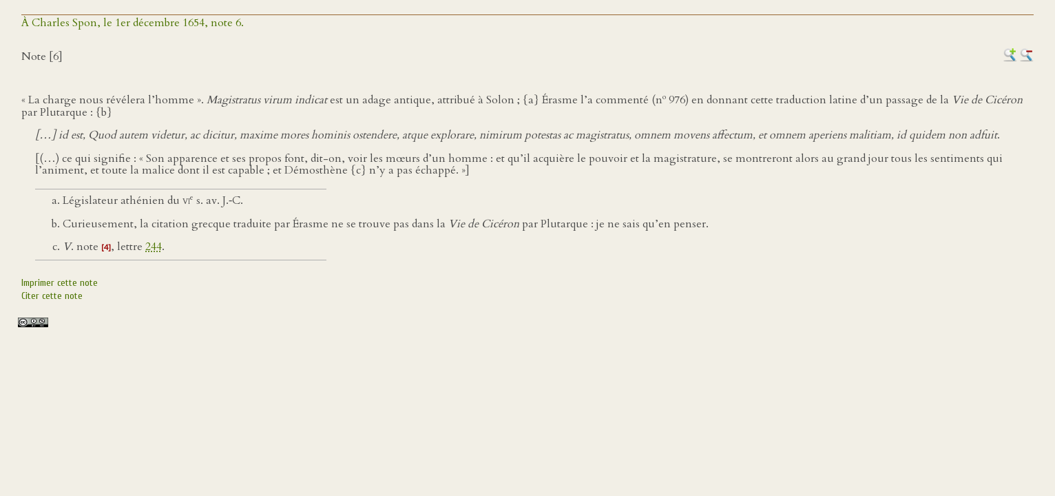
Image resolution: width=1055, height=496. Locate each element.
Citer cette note (52, 296)
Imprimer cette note (59, 283)
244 (153, 246)
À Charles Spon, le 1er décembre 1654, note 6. (132, 22)
